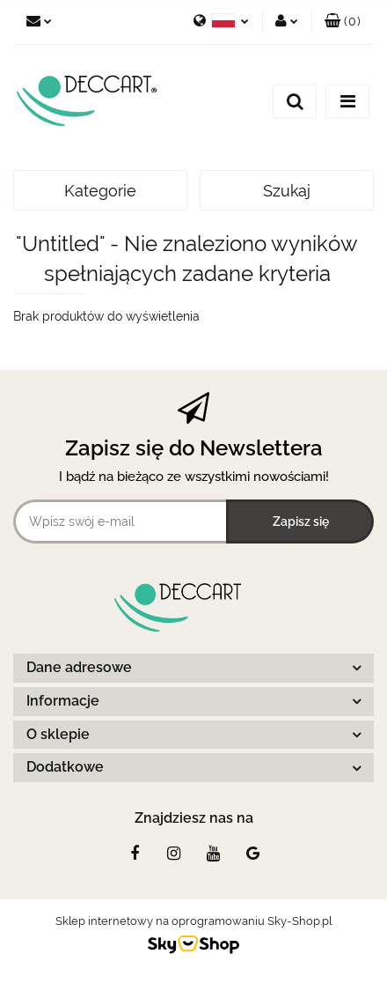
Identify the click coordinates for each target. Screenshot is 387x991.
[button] (342, 22)
